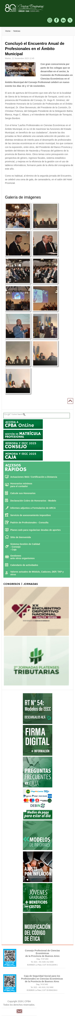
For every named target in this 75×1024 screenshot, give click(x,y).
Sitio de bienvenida (20, 537)
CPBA (28, 8)
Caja (14, 549)
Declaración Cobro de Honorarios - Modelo (33, 500)
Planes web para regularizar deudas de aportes (35, 530)
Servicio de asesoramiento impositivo (30, 515)
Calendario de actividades (24, 565)
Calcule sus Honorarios (22, 493)
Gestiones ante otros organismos (22, 557)
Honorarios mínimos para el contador (21, 485)
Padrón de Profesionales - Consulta (29, 522)
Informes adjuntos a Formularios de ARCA (33, 508)
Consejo (16, 546)
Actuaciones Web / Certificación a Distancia (33, 477)
